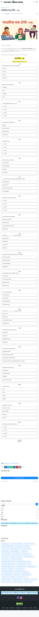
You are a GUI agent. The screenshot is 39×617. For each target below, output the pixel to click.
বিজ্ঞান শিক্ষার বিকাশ (32, 566)
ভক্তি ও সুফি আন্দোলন (19, 569)
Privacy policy (25, 607)
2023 (19, 514)
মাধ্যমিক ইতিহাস (17, 574)
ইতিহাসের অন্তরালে (27, 549)
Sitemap (35, 607)
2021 (19, 518)
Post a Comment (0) (19, 478)
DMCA (30, 607)
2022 (19, 516)
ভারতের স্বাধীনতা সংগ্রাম (6, 574)
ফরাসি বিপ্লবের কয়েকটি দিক (16, 559)
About (7, 607)
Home (2, 7)
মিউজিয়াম (13, 576)
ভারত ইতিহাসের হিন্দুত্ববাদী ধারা (8, 571)
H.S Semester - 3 (5, 543)
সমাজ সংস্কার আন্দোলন (6, 582)
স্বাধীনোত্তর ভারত (28, 582)
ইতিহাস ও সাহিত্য (5, 549)
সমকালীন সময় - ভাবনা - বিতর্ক (30, 579)
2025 (19, 510)
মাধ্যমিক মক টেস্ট (15, 463)
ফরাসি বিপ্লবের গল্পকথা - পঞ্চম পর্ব (24, 564)
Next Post (35, 481)
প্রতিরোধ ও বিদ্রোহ (5, 559)
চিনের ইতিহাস (4, 556)
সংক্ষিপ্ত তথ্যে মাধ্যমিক (6, 579)
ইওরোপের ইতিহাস (19, 546)
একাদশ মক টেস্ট (24, 551)
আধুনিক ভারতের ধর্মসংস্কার (29, 543)
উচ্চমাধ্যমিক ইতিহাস (15, 551)
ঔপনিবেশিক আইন (16, 554)
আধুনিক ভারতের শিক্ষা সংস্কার (7, 546)
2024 (19, 512)
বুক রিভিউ (4, 569)
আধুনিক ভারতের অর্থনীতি (17, 543)
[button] (1, 2)
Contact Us (12, 607)
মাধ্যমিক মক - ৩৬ (7, 7)
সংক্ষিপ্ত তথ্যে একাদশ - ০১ (22, 576)
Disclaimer (18, 607)
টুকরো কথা (20, 556)
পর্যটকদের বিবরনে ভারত (28, 556)
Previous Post (5, 481)
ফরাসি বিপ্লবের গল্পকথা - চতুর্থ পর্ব (8, 561)
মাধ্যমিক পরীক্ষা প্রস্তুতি (26, 574)
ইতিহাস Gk (27, 546)
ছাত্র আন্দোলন (12, 556)
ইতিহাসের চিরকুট (5, 551)
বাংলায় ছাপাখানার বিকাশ (21, 566)
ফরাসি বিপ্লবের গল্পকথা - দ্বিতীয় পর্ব (8, 564)
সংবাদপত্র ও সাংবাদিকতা (17, 579)
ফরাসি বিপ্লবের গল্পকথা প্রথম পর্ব (8, 566)
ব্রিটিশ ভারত (10, 569)
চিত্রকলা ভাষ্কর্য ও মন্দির (26, 554)
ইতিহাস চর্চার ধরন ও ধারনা (16, 549)
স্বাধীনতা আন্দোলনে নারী (18, 582)
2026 (19, 508)
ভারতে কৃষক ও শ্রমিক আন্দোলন (22, 571)
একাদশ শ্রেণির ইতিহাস (6, 554)
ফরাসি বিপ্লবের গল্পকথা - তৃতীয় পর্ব (23, 561)
